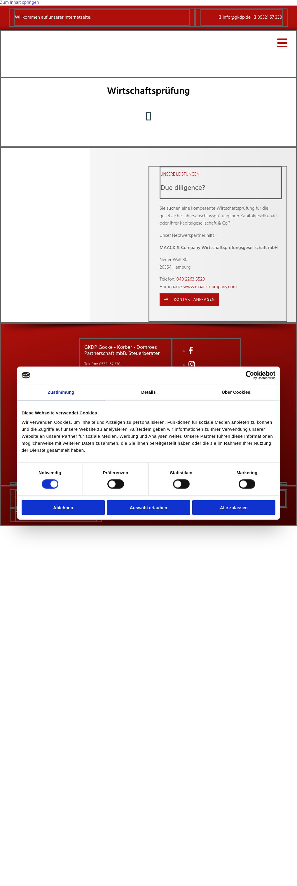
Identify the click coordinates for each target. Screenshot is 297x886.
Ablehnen (63, 507)
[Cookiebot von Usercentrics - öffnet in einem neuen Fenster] (249, 375)
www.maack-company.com (210, 287)
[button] (189, 299)
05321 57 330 (270, 17)
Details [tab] (148, 392)
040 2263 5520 (191, 279)
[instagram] (191, 365)
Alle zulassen (234, 507)
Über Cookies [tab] (236, 392)
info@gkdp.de (237, 17)
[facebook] (190, 351)
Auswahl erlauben (148, 507)
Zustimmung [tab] (61, 392)
